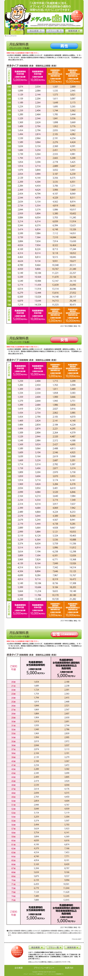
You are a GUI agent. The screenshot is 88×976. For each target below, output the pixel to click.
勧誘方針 (69, 968)
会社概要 (19, 968)
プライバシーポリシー (44, 968)
